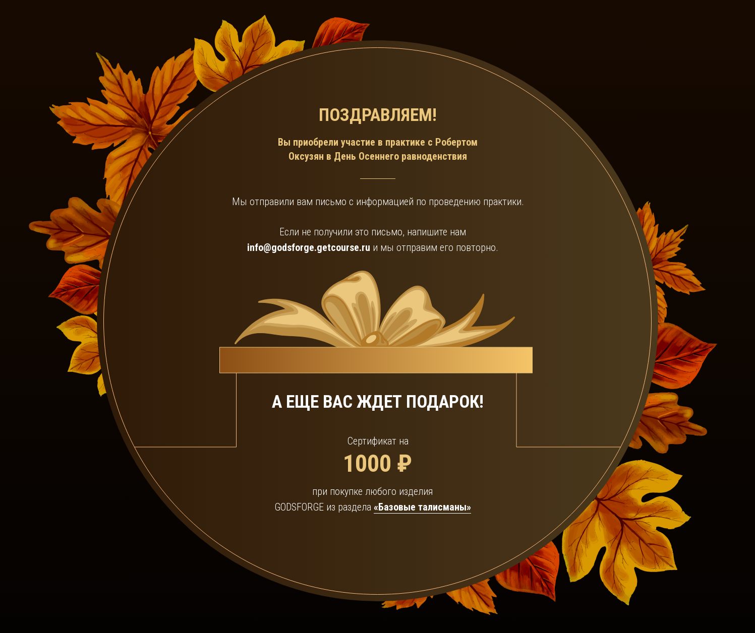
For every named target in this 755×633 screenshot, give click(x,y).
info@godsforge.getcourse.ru (308, 247)
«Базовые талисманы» (422, 507)
